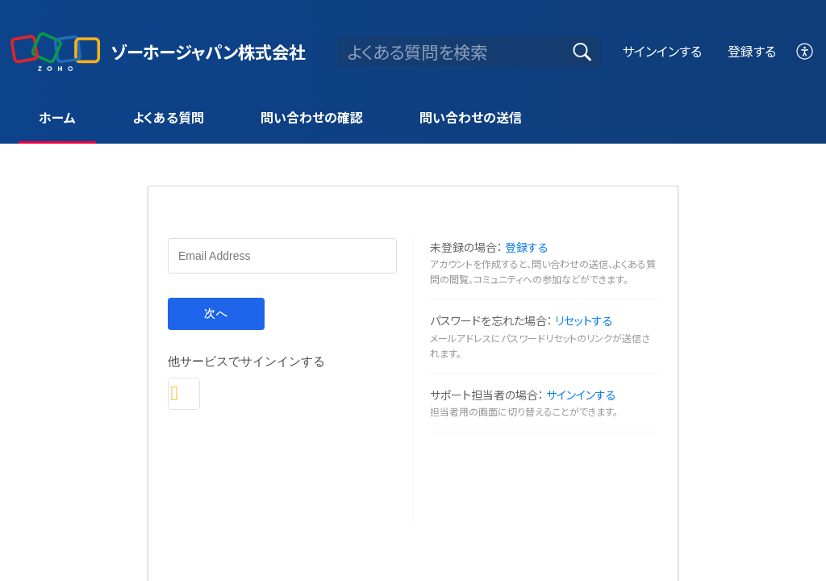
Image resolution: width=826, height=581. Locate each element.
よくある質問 (168, 117)
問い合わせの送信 (470, 117)
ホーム (57, 117)
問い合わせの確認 (312, 117)
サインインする (662, 51)
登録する (752, 51)
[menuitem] (805, 51)
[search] (469, 51)
